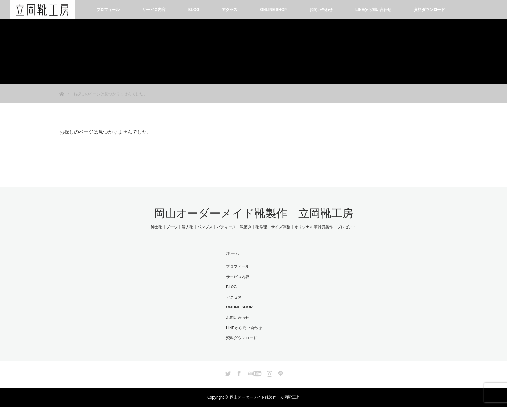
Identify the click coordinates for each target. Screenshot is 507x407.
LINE (280, 372)
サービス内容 (154, 9)
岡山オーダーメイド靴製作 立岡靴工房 (253, 213)
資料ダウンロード (429, 9)
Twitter (227, 372)
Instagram (269, 372)
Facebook (238, 372)
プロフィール (108, 9)
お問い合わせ (321, 9)
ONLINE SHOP (273, 9)
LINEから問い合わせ (373, 9)
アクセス (229, 9)
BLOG (194, 9)
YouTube (254, 372)
